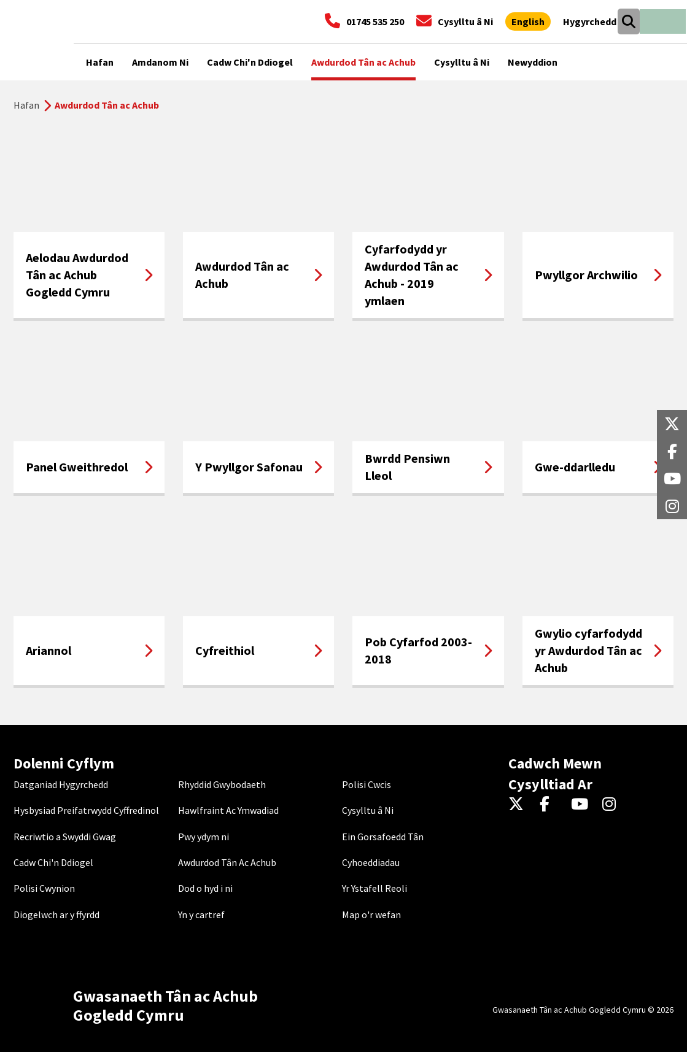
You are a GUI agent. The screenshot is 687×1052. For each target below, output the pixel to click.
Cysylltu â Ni (368, 810)
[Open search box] (628, 21)
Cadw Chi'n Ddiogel (53, 862)
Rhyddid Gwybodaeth (222, 784)
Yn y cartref (201, 914)
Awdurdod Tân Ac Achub (227, 862)
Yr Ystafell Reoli (374, 888)
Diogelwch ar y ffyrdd (56, 914)
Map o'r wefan (371, 914)
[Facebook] (550, 805)
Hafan (26, 105)
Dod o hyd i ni (205, 888)
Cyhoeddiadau (371, 862)
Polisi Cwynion (44, 888)
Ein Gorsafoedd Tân (383, 836)
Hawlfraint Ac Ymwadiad (228, 810)
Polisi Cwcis (366, 784)
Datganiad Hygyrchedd (61, 784)
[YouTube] (581, 805)
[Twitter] (519, 805)
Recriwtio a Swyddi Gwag (65, 836)
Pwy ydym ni (203, 836)
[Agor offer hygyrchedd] (589, 21)
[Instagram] (613, 805)
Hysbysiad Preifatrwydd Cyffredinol (86, 810)
